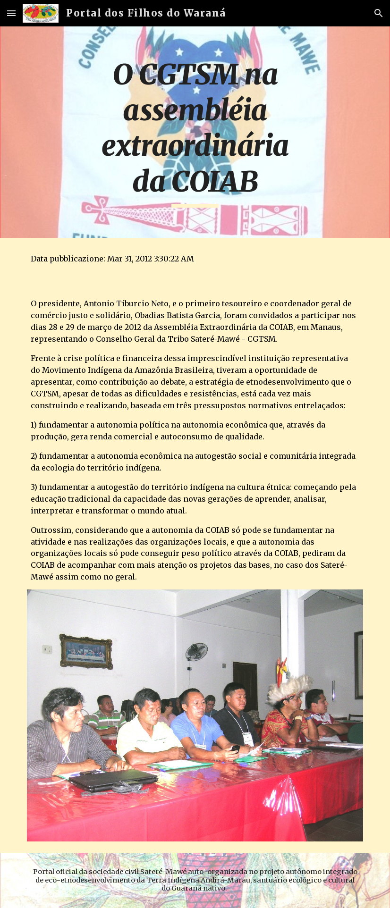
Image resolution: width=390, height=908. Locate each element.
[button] (11, 13)
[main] (195, 132)
